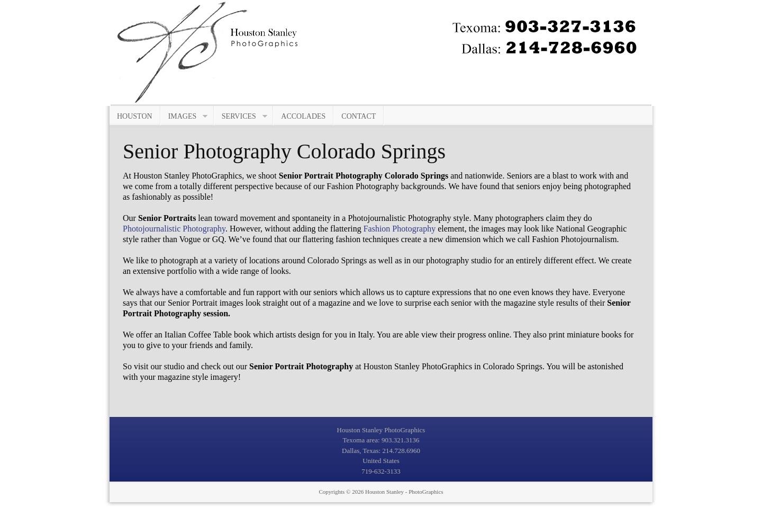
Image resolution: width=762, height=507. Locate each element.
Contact (358, 116)
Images (184, 116)
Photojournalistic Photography (174, 228)
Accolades (303, 116)
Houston (134, 116)
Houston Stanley (384, 491)
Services (240, 116)
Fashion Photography (400, 228)
